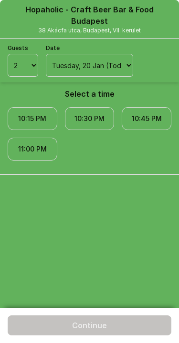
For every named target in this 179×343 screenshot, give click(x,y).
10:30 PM (89, 118)
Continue (89, 325)
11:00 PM (32, 149)
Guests (18, 47)
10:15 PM (32, 118)
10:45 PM (147, 118)
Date (53, 47)
